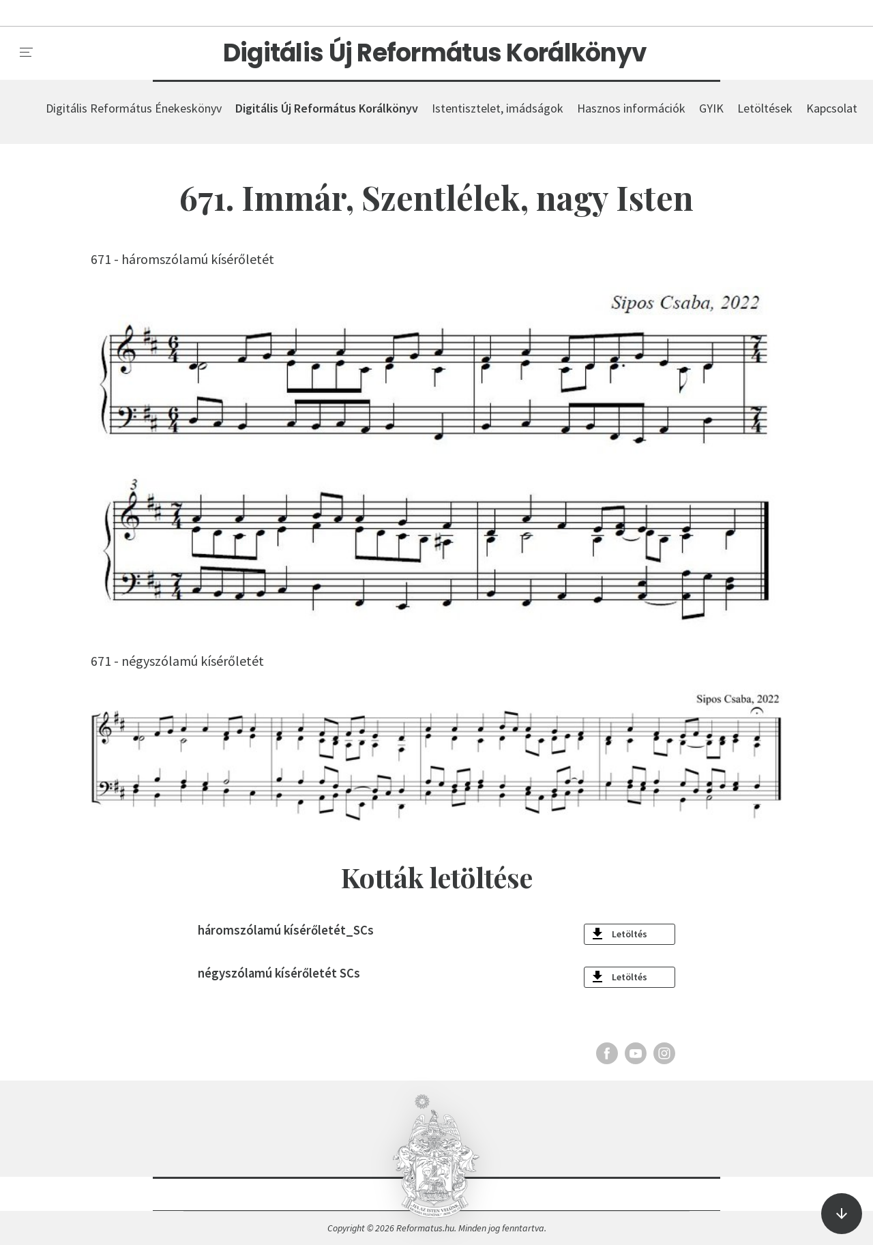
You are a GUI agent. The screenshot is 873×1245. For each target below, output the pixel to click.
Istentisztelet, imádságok (497, 108)
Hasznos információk (631, 108)
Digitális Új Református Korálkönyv (435, 53)
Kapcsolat (831, 108)
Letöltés (629, 934)
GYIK (711, 108)
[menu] (27, 52)
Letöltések (765, 108)
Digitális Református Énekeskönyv (134, 108)
